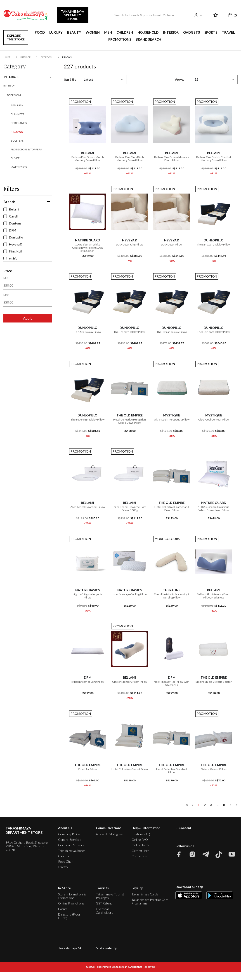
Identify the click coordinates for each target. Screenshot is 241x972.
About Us (65, 828)
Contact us (139, 856)
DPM (9, 230)
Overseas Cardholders (104, 910)
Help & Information (146, 828)
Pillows (66, 57)
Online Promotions (71, 903)
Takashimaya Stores (71, 851)
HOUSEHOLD (147, 32)
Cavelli (10, 216)
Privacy (63, 867)
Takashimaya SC (70, 948)
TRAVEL (228, 32)
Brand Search (148, 39)
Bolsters (17, 140)
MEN (108, 32)
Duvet (15, 158)
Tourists (102, 888)
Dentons (12, 223)
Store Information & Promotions (72, 896)
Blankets (17, 114)
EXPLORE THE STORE (16, 37)
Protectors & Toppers (26, 149)
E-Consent (183, 828)
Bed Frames (19, 123)
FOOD (40, 32)
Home (6, 57)
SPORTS (210, 32)
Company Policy (69, 834)
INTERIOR (171, 32)
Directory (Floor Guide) (69, 916)
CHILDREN (124, 32)
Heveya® (12, 244)
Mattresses (19, 167)
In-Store (64, 888)
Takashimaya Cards (145, 894)
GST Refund (104, 903)
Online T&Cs (140, 845)
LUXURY (56, 32)
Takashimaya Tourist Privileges (110, 896)
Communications (108, 828)
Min (5, 278)
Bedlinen (17, 105)
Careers (63, 856)
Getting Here (140, 851)
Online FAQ (140, 839)
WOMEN (93, 32)
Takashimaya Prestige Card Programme (150, 901)
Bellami (11, 209)
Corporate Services (71, 845)
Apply (27, 318)
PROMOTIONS (119, 39)
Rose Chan (65, 861)
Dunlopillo (13, 237)
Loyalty (137, 888)
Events (63, 909)
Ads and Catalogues (109, 834)
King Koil (12, 251)
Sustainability (106, 948)
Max (6, 295)
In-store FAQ (141, 834)
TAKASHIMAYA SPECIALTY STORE (72, 15)
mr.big (10, 258)
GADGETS (191, 32)
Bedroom (46, 57)
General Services (69, 839)
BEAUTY (74, 32)
